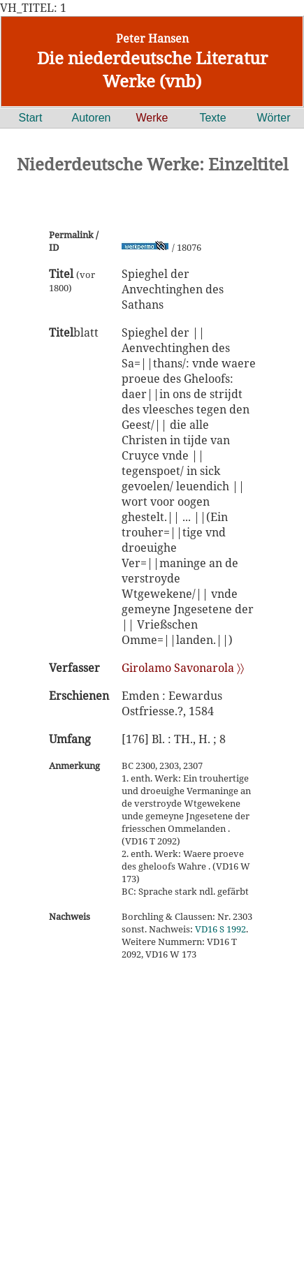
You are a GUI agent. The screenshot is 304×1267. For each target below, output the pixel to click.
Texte (212, 118)
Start (31, 118)
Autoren (90, 118)
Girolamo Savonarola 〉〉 (183, 667)
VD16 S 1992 (220, 929)
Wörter (274, 118)
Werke (152, 118)
